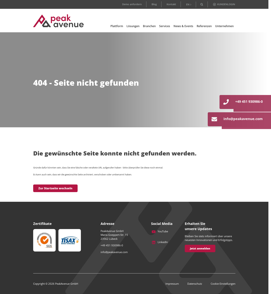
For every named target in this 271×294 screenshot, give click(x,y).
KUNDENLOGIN (224, 4)
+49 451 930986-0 (112, 245)
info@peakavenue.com (114, 252)
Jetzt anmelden (200, 248)
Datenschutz (194, 284)
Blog (154, 4)
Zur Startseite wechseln (55, 188)
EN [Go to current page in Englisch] (187, 4)
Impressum (171, 284)
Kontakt (171, 4)
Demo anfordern (132, 4)
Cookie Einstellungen (223, 284)
